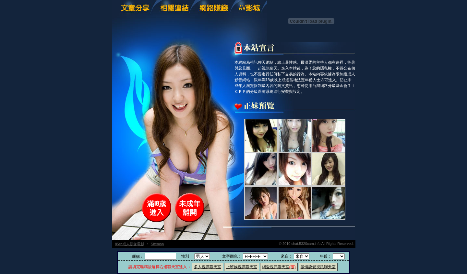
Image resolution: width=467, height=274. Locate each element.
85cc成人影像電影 (129, 244)
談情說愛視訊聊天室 (318, 267)
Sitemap (157, 244)
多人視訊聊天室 (207, 267)
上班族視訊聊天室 (241, 267)
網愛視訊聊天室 (279, 267)
